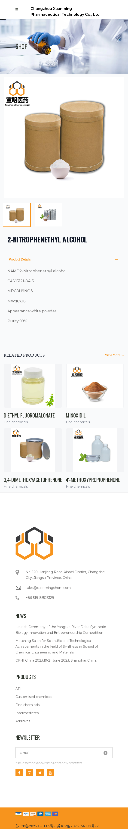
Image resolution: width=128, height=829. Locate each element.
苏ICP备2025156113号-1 (36, 826)
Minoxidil (76, 415)
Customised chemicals (33, 697)
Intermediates (27, 713)
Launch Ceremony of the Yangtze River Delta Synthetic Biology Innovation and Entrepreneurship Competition (60, 630)
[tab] (17, 215)
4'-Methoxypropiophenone (93, 479)
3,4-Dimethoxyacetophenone (33, 479)
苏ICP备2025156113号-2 (78, 826)
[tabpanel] (64, 137)
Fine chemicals (27, 705)
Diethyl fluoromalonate (29, 415)
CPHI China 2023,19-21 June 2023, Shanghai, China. (56, 660)
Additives (22, 721)
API (18, 689)
